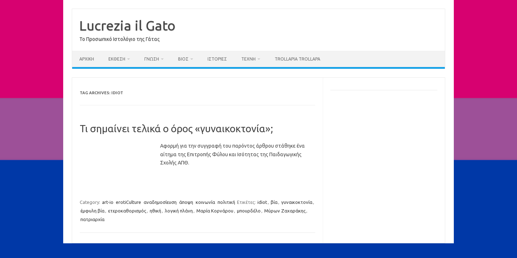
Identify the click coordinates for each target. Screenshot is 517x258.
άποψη (186, 202)
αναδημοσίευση (160, 202)
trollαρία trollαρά (297, 59)
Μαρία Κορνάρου (214, 210)
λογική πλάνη (179, 210)
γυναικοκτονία (296, 202)
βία (274, 202)
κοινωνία (205, 202)
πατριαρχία (92, 219)
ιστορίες (217, 59)
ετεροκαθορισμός (127, 210)
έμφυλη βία (92, 210)
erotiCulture (128, 202)
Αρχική (86, 59)
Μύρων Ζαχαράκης (285, 210)
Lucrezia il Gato (127, 25)
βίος (183, 59)
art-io (107, 202)
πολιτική (226, 202)
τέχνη (248, 59)
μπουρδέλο (249, 210)
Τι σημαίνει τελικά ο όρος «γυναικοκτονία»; (176, 128)
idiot (262, 202)
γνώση (151, 59)
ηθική (155, 210)
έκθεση (116, 59)
